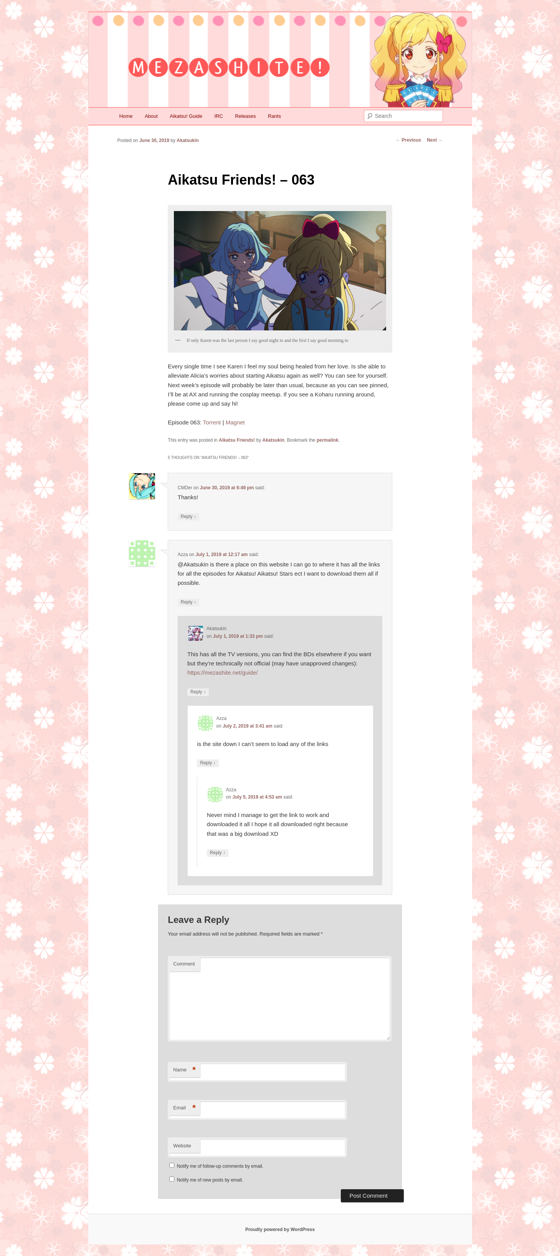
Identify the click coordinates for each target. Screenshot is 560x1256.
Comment (184, 964)
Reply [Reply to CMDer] (188, 516)
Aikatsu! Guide (186, 116)
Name (184, 1070)
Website (182, 1146)
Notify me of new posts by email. (210, 1180)
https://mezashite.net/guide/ (222, 672)
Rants (274, 116)
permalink (328, 440)
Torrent (212, 422)
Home (126, 116)
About (151, 116)
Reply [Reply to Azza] (188, 602)
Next (435, 140)
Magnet (235, 422)
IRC (218, 116)
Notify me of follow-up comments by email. (220, 1166)
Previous (408, 140)
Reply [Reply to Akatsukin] (198, 692)
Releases (245, 116)
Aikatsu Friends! (237, 440)
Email (184, 1108)
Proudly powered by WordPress (280, 1229)
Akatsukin (187, 140)
